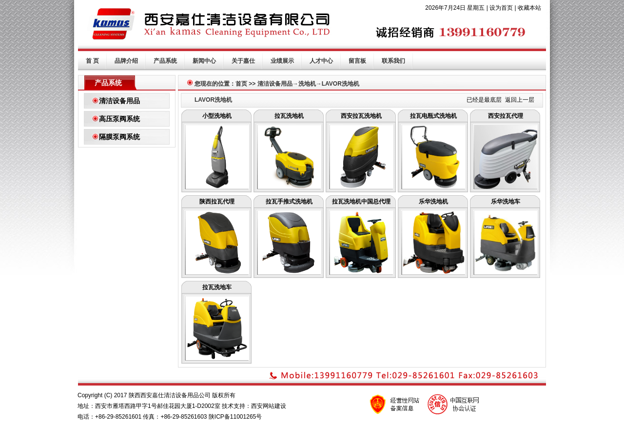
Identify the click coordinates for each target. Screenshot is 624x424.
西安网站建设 (268, 406)
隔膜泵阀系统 (119, 137)
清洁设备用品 (119, 101)
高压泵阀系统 (119, 119)
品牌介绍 (126, 60)
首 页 (92, 60)
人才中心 (321, 60)
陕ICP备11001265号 (235, 416)
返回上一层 (519, 99)
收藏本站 (529, 7)
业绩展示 (282, 60)
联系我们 (393, 60)
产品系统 (165, 60)
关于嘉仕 (243, 60)
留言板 (357, 60)
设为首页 (501, 7)
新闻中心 (204, 60)
